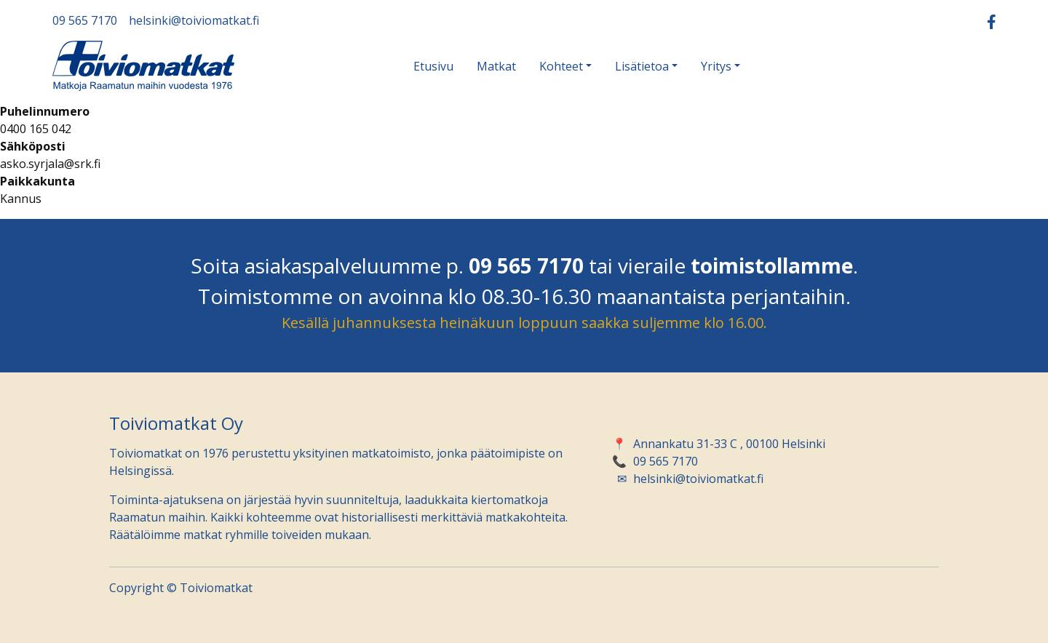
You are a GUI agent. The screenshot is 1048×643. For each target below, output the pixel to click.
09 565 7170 (84, 20)
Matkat (496, 66)
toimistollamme (772, 265)
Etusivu (433, 66)
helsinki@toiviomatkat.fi (194, 20)
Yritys (716, 66)
